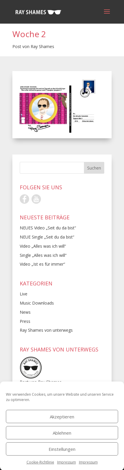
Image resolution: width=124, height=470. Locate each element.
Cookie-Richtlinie (40, 466)
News (25, 312)
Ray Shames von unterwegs (46, 330)
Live (23, 294)
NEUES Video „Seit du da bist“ (48, 228)
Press (25, 321)
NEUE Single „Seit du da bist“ (47, 237)
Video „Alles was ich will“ (43, 246)
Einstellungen (62, 453)
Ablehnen (62, 437)
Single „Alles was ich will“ (43, 255)
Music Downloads (37, 303)
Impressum (66, 466)
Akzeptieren (62, 421)
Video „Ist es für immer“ (42, 264)
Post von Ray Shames (33, 46)
